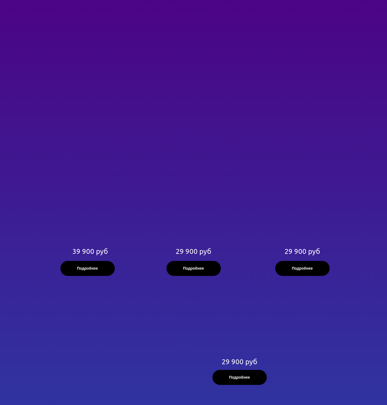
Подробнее (87, 268)
